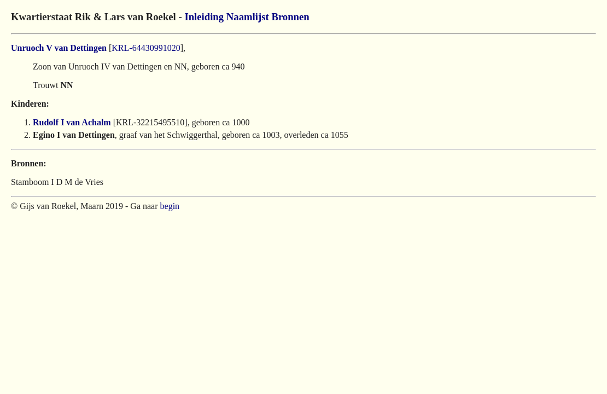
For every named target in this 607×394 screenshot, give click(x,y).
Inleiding (204, 16)
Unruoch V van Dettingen (59, 48)
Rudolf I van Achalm (72, 122)
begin (170, 206)
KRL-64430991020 (146, 48)
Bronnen (290, 16)
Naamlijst (247, 16)
